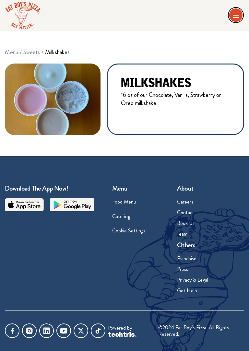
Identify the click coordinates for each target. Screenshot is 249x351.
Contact (185, 212)
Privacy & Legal (192, 280)
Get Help (187, 290)
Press (182, 269)
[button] (236, 15)
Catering (121, 216)
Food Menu (124, 201)
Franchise (186, 258)
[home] (23, 15)
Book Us (186, 223)
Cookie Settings (128, 230)
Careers (185, 201)
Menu (11, 52)
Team (182, 234)
